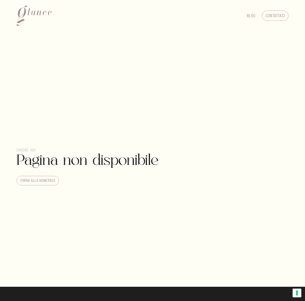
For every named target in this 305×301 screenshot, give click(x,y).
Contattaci (275, 15)
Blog (251, 15)
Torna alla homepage (37, 180)
